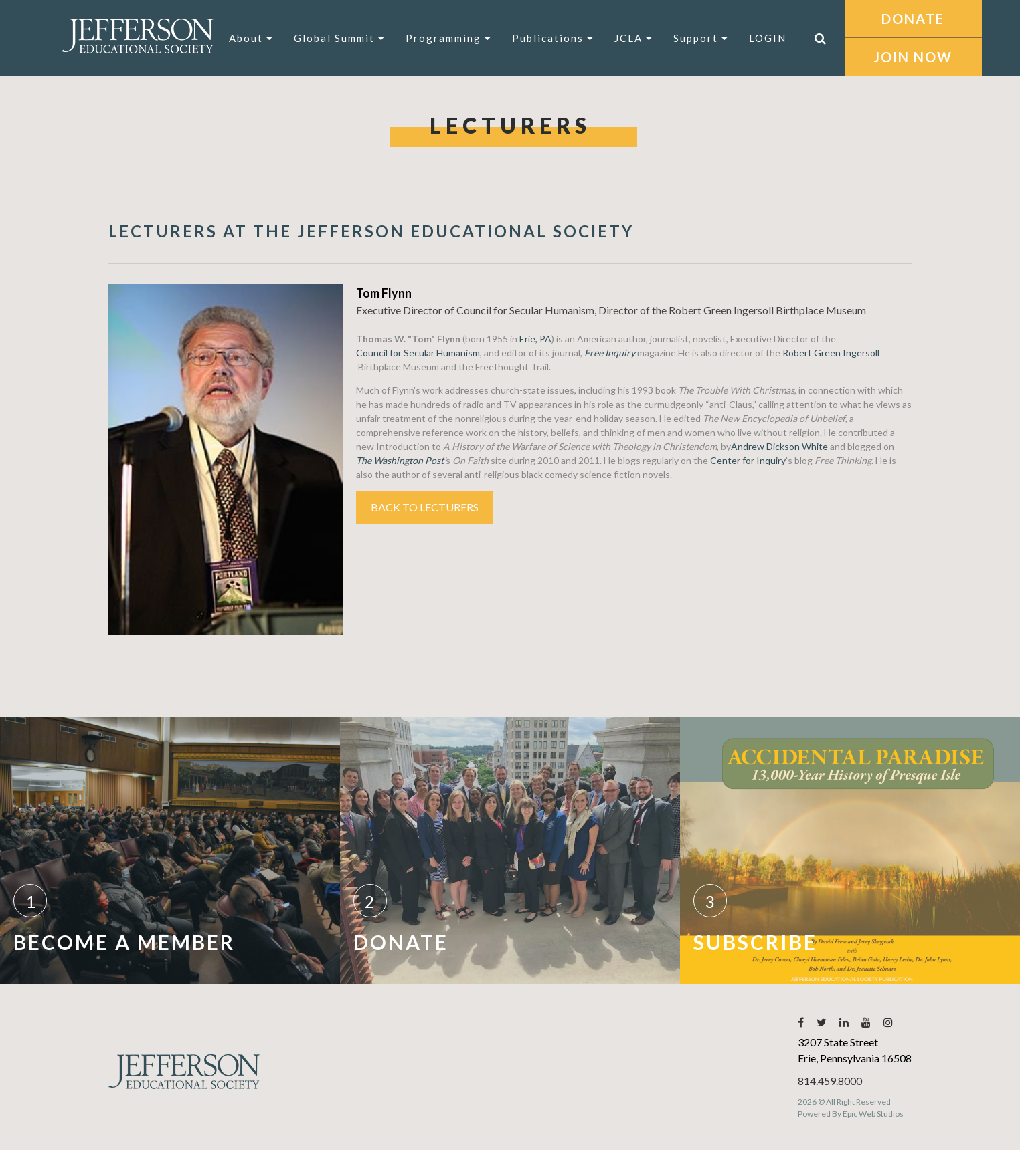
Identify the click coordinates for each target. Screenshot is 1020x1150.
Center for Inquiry (748, 460)
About (251, 38)
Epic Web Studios (873, 1114)
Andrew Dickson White (779, 446)
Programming (449, 38)
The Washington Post (400, 460)
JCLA (633, 38)
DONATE (912, 19)
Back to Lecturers (425, 507)
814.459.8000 (830, 1080)
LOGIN (767, 38)
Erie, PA (535, 338)
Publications (553, 38)
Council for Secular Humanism (418, 352)
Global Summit (340, 38)
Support (701, 38)
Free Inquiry (609, 352)
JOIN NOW (912, 57)
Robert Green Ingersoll (830, 352)
